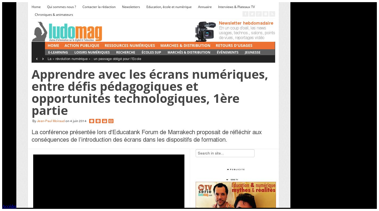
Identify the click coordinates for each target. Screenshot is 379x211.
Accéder (9, 206)
